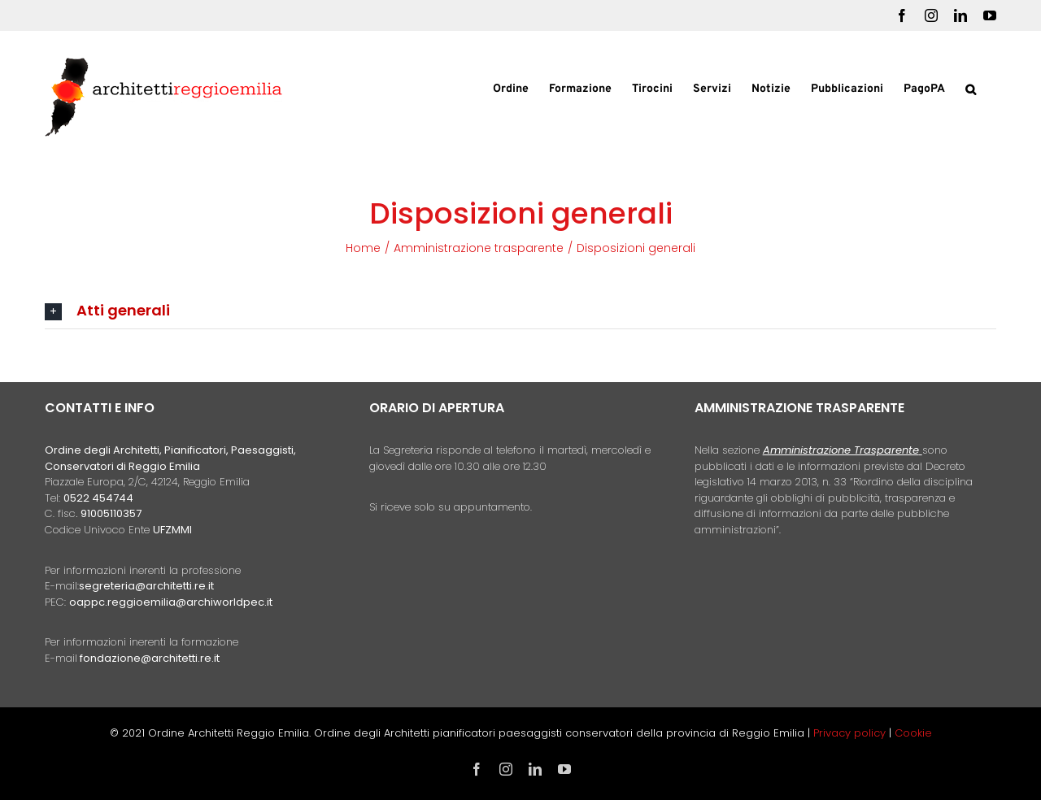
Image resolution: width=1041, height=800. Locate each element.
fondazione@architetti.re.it (150, 658)
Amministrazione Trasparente (841, 450)
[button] (970, 88)
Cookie (913, 733)
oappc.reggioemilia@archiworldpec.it (170, 602)
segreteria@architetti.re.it (146, 585)
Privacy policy (851, 733)
